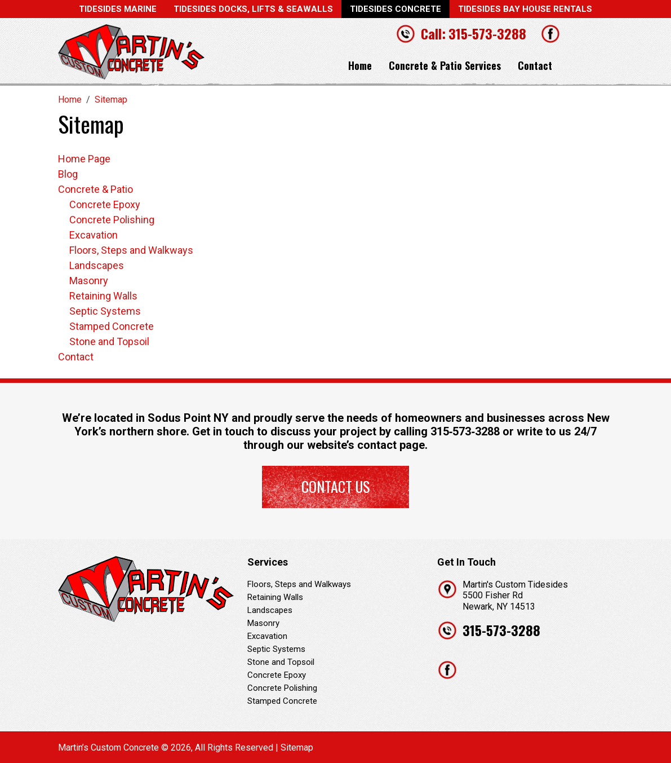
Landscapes (96, 265)
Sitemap (297, 747)
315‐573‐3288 (465, 431)
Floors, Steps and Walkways (131, 250)
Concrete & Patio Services (445, 65)
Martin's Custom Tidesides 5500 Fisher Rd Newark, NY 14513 (515, 595)
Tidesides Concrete (395, 9)
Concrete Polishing (111, 220)
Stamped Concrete (111, 326)
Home (360, 65)
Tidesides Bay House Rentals (525, 9)
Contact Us (335, 486)
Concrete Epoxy (104, 204)
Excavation (93, 235)
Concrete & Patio (95, 189)
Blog (68, 174)
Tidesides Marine (118, 9)
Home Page (84, 159)
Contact (535, 65)
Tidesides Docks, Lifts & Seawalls (253, 9)
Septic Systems (105, 311)
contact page (391, 445)
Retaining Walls (103, 296)
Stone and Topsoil (109, 341)
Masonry (88, 280)
